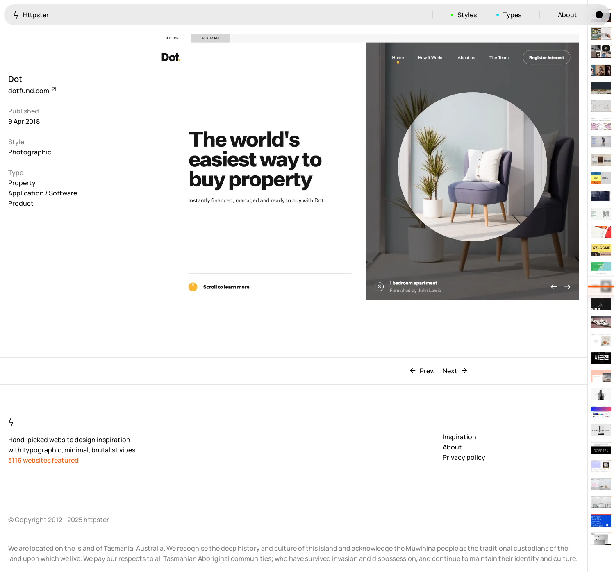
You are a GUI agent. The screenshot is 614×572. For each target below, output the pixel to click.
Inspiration (459, 436)
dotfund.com (31, 90)
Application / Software (42, 192)
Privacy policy (464, 457)
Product (21, 203)
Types (512, 14)
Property (22, 182)
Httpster (31, 14)
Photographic (29, 152)
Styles (467, 14)
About (567, 14)
